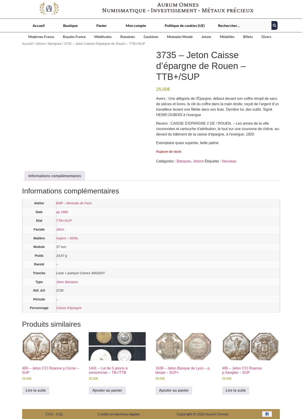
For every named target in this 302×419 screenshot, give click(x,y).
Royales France (74, 37)
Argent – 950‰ (67, 238)
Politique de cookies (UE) (185, 25)
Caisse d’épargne (69, 308)
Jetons (206, 37)
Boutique (70, 25)
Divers (266, 37)
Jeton (60, 229)
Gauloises (151, 37)
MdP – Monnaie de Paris (74, 203)
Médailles (227, 37)
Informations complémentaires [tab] (55, 176)
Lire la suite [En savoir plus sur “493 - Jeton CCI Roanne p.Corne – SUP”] (36, 390)
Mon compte (136, 25)
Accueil (39, 25)
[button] (42, 37)
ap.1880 (62, 212)
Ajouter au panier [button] (107, 390)
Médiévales (103, 37)
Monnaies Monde (180, 37)
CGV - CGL (54, 414)
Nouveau (229, 161)
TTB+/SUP (64, 220)
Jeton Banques (67, 282)
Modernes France (41, 37)
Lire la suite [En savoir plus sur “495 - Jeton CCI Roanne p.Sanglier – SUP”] (236, 390)
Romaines (127, 37)
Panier (101, 25)
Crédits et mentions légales (119, 414)
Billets (248, 37)
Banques (54, 43)
